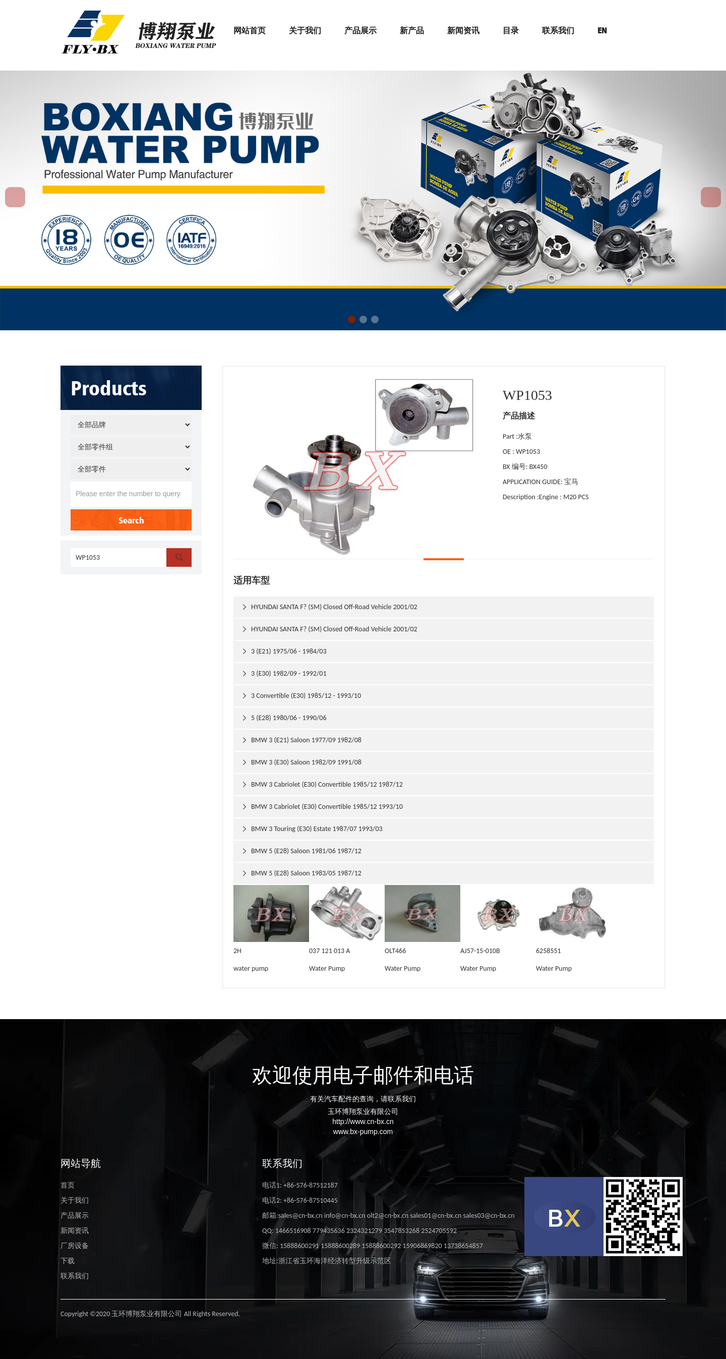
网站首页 (249, 30)
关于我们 (305, 30)
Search (131, 519)
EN (602, 30)
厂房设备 (74, 1246)
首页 (67, 1185)
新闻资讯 (463, 30)
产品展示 (360, 30)
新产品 (412, 30)
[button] (351, 319)
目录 (511, 30)
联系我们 (558, 30)
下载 (67, 1261)
